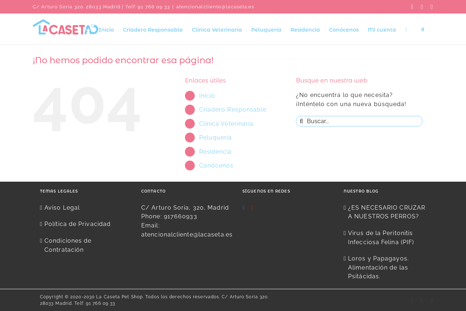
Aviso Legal (62, 207)
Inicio (207, 95)
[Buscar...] (359, 121)
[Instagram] (243, 208)
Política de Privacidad (77, 224)
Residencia (215, 151)
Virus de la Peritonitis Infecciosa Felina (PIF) (381, 238)
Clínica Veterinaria (226, 123)
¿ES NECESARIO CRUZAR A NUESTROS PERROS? (386, 212)
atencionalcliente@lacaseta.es (215, 6)
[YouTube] (252, 208)
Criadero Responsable (233, 109)
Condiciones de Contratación (67, 245)
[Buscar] (301, 121)
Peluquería (215, 137)
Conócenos (216, 165)
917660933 (180, 216)
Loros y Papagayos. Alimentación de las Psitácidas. (378, 267)
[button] (422, 29)
